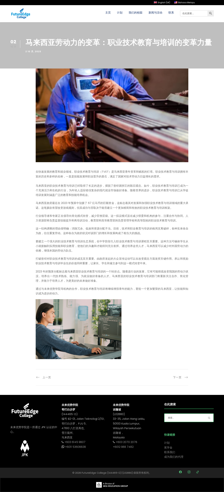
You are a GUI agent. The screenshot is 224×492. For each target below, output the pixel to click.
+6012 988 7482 (123, 447)
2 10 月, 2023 (33, 51)
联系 (171, 13)
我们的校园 (135, 13)
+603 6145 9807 (74, 442)
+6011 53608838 (75, 447)
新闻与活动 (155, 13)
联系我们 (169, 452)
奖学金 (168, 448)
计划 (119, 13)
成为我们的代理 (173, 457)
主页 (108, 13)
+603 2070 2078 (126, 442)
